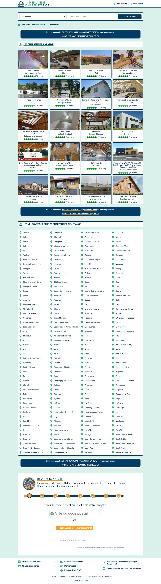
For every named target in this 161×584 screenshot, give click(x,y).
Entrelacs (88, 237)
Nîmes (25, 242)
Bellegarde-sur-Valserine (33, 358)
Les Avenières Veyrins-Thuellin (66, 327)
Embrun (88, 394)
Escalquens (27, 399)
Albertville (58, 237)
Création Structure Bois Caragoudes (128, 73)
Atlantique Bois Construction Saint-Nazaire (128, 103)
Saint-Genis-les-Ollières (63, 439)
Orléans (26, 430)
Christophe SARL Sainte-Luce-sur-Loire (65, 166)
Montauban (120, 421)
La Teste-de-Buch (92, 233)
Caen (56, 376)
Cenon (118, 376)
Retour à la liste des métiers (74, 540)
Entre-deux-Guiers (30, 313)
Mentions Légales (71, 566)
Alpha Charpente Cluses (65, 73)
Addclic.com (83, 581)
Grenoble (119, 233)
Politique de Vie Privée (73, 570)
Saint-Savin (89, 251)
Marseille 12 (89, 421)
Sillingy (118, 269)
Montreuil (27, 336)
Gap (117, 282)
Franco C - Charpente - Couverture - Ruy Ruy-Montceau (96, 104)
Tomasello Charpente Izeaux (33, 199)
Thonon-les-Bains (123, 251)
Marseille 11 (89, 331)
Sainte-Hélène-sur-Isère (94, 291)
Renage (88, 435)
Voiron (25, 295)
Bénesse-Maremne (30, 304)
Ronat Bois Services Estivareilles (65, 199)
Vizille (25, 273)
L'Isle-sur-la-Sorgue (31, 322)
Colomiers (89, 385)
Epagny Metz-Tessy (123, 394)
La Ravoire (120, 403)
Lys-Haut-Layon (60, 331)
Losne (118, 412)
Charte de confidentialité (84, 547)
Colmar (57, 385)
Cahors (87, 304)
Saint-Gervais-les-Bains (94, 439)
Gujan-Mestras (60, 318)
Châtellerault (28, 309)
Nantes (118, 237)
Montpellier (27, 269)
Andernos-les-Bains (62, 255)
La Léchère (89, 403)
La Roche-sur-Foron (92, 322)
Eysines (57, 399)
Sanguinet (120, 340)
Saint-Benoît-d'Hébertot (125, 435)
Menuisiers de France (30, 566)
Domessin (58, 394)
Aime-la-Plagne (60, 273)
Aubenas (119, 273)
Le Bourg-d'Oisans (92, 408)
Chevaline (27, 385)
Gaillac (56, 313)
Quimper (26, 340)
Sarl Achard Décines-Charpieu (96, 134)
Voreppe (57, 295)
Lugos (56, 417)
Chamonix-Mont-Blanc (32, 282)
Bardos (87, 354)
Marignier (58, 421)
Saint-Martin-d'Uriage (31, 448)
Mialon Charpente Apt (96, 73)
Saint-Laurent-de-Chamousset (97, 443)
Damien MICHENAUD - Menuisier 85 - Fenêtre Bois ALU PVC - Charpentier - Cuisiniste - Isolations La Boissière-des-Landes (128, 168)
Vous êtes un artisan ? (120, 547)
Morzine (57, 426)
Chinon (57, 309)
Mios (118, 287)
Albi (86, 345)
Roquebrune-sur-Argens (63, 340)
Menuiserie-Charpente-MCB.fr (33, 25)
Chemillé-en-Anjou (92, 260)
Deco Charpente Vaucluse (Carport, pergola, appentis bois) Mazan (33, 167)
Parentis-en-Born (61, 430)
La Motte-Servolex (61, 322)
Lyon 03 (26, 421)
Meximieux (58, 287)
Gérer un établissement (73, 562)
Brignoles (119, 372)
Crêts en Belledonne (31, 390)
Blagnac (88, 278)
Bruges (26, 376)
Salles (25, 237)
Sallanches (27, 246)
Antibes (88, 273)
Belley (118, 300)
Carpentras (89, 376)
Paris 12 (88, 430)
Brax (25, 372)
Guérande (27, 318)
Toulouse (26, 233)
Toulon (26, 255)
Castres (119, 278)
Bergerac (88, 358)
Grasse (118, 313)
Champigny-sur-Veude (63, 381)
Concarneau (120, 385)
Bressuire (58, 372)
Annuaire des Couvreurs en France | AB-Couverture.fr (122, 563)
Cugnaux (119, 390)
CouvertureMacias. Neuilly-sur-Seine (65, 103)
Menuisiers (138, 4)
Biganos (57, 278)
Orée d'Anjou (59, 251)
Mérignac (119, 264)
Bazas (87, 300)
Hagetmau (27, 403)
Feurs (87, 399)
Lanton (57, 408)
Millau (87, 287)
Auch (56, 354)
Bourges (88, 367)
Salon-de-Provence (123, 452)
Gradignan (89, 313)
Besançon (27, 363)
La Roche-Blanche (30, 408)
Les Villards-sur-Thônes (94, 412)
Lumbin (88, 417)
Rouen (118, 242)
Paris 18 (119, 430)
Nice (86, 336)
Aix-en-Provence (91, 295)
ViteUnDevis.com (108, 547)
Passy (25, 291)
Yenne (56, 345)
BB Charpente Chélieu (96, 166)
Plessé (56, 435)
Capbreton (120, 304)
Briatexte (88, 372)
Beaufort (119, 354)
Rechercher (130, 17)
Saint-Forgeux (28, 439)
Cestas (26, 381)
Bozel (56, 304)
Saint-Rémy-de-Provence (33, 452)
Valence (26, 345)
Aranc (25, 349)
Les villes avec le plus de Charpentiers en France (52, 224)
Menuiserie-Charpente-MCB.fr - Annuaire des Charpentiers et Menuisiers (83, 577)
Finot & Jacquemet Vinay (33, 103)
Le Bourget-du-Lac (123, 408)
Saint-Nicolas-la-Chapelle (64, 448)
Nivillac (118, 426)
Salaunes (88, 452)
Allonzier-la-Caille (123, 295)
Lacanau (57, 264)
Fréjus (118, 399)
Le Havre (26, 412)
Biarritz (57, 363)
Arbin (56, 349)
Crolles (57, 390)
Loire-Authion (121, 327)
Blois (87, 363)
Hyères (57, 403)
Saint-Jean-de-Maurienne (64, 443)
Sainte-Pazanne (60, 452)
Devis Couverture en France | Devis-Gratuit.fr (124, 568)
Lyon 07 (88, 264)
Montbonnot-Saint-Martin (126, 331)
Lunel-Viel (120, 417)
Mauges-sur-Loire (30, 287)
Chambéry (58, 260)
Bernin (118, 358)
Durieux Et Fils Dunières (128, 134)
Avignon (88, 255)
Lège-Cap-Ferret (29, 327)
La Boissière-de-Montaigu (33, 264)
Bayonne (119, 255)
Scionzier (119, 291)
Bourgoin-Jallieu (122, 367)
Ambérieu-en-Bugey (124, 345)
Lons (25, 331)
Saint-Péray (120, 448)
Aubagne (26, 354)
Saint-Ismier (89, 340)
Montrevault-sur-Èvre (62, 336)
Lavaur (118, 322)
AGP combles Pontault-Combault (65, 134)
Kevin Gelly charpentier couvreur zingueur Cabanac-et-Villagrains (33, 135)
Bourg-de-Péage (122, 246)
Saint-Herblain (121, 439)
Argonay (57, 300)
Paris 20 (26, 435)
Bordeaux (58, 233)
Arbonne (26, 300)
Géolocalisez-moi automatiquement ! (74, 528)
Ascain (118, 349)
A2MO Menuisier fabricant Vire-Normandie (96, 199)
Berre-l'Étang (28, 278)
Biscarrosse (89, 246)
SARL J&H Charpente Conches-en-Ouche (128, 199)
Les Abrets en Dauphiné (63, 412)
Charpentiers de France (31, 562)
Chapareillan (90, 381)
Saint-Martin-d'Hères (93, 269)
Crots (87, 390)
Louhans (26, 417)
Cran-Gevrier (121, 260)
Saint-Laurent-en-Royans (126, 443)
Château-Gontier (60, 282)
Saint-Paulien (90, 448)
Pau (117, 336)
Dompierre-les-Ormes (124, 309)
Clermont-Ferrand (92, 309)
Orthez (57, 269)
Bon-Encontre (121, 363)
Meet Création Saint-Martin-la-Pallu (33, 73)
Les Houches (90, 327)
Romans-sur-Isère (92, 242)
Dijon (87, 282)
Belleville (57, 358)
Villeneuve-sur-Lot (61, 246)
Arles (87, 349)
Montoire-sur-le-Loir (31, 426)
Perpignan (58, 242)
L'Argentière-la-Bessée (125, 318)
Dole (25, 394)
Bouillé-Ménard (29, 367)
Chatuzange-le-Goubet (125, 381)
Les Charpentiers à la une (39, 44)
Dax (24, 251)
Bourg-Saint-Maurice (62, 367)
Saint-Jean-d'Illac (30, 443)
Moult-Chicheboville (92, 426)
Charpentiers (122, 4)
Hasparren (89, 318)
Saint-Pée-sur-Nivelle (62, 291)
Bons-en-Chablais (30, 260)
